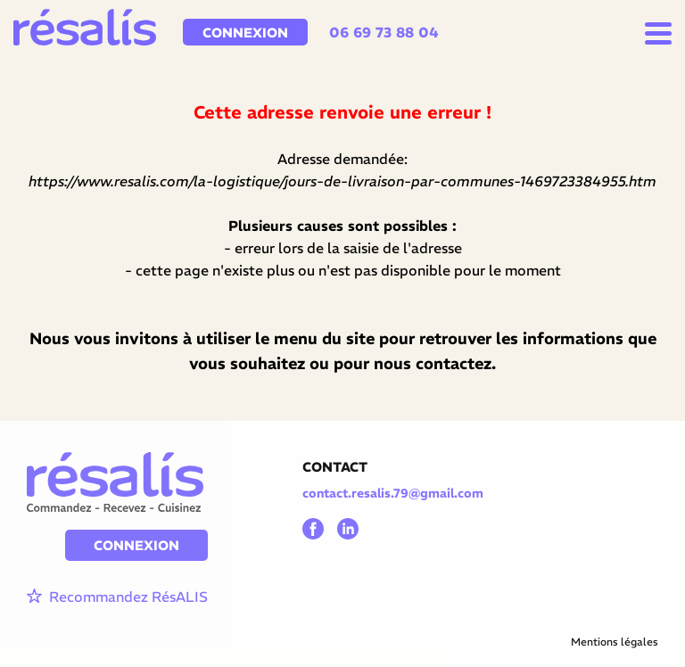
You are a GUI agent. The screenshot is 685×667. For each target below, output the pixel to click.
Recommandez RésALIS (117, 597)
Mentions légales (614, 641)
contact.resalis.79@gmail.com (392, 493)
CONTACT (334, 466)
